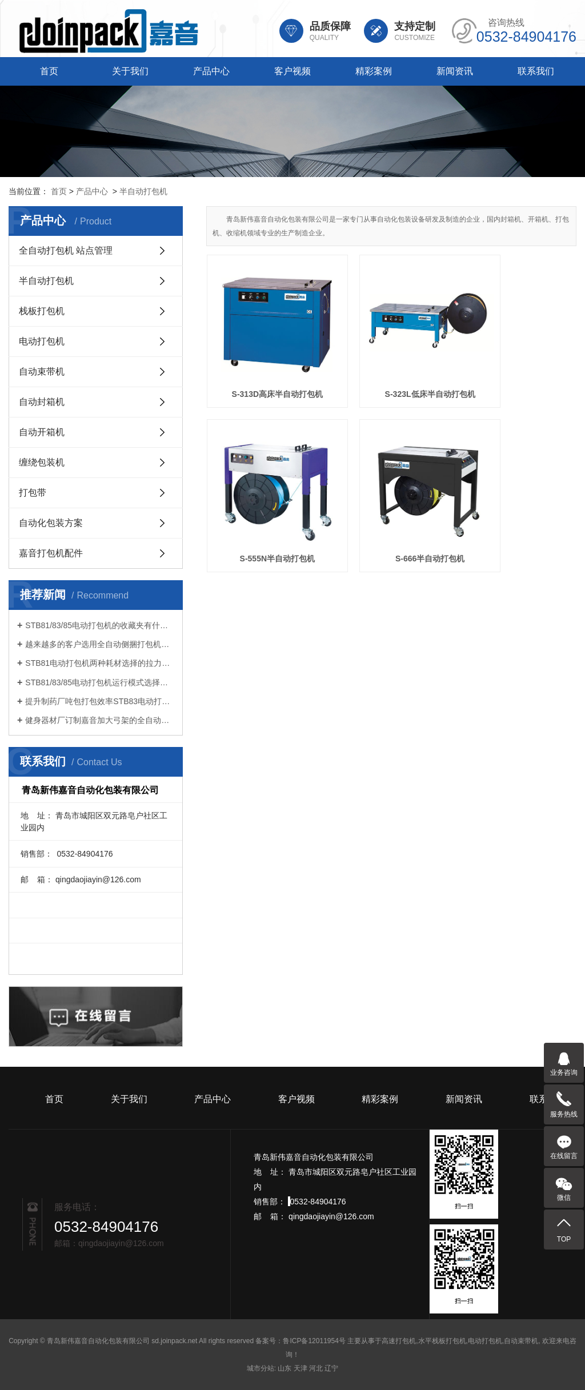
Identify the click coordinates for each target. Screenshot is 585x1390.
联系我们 (536, 71)
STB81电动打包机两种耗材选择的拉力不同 (99, 663)
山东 (284, 1368)
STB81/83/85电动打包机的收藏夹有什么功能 (99, 625)
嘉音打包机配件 (51, 553)
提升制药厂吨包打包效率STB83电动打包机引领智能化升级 (99, 701)
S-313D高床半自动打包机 (264, 370)
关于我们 (130, 71)
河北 (316, 1368)
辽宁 (331, 1368)
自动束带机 (42, 371)
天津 (300, 1368)
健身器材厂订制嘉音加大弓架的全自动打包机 (99, 720)
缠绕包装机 (42, 462)
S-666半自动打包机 (264, 510)
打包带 (32, 492)
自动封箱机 (42, 402)
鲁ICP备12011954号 (314, 1341)
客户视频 (292, 71)
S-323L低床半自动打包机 (391, 370)
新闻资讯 (454, 71)
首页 (49, 71)
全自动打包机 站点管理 (66, 250)
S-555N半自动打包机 (518, 370)
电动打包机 (42, 341)
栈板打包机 (42, 311)
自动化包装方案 (51, 523)
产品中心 (211, 71)
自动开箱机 (42, 432)
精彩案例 (373, 71)
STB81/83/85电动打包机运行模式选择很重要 (99, 682)
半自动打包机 (143, 191)
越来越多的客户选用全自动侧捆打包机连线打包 (99, 644)
